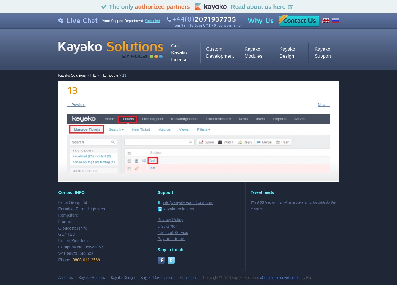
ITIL (93, 75)
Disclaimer (167, 226)
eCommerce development (280, 278)
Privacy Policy (170, 219)
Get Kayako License (179, 52)
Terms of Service (173, 232)
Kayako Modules (92, 278)
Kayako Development (157, 278)
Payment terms (171, 238)
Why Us (261, 21)
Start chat (152, 21)
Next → (324, 105)
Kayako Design (123, 278)
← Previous (76, 105)
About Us (65, 278)
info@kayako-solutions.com (188, 202)
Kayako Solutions (72, 75)
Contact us (188, 278)
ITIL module (109, 75)
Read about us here (258, 7)
